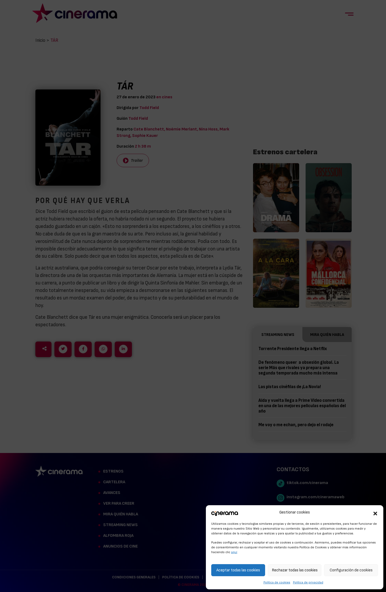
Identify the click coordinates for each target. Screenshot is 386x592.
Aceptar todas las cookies (238, 570)
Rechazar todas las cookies (295, 570)
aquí (234, 552)
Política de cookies (276, 582)
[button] (375, 512)
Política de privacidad (308, 582)
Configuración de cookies (351, 570)
